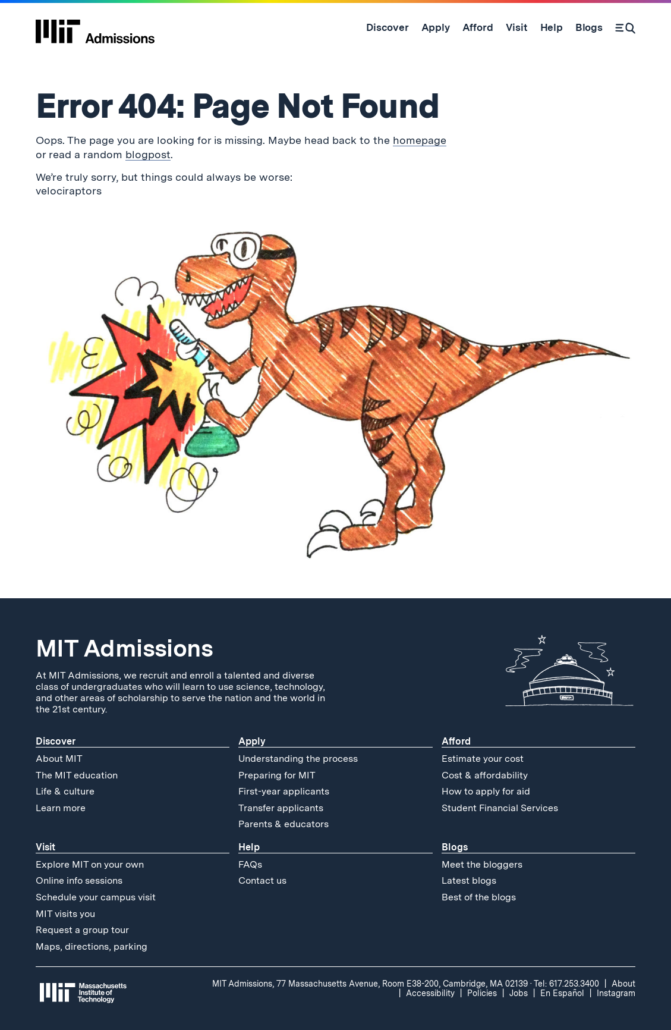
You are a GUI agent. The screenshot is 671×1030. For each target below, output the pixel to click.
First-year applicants (283, 791)
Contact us (262, 880)
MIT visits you (65, 913)
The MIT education (77, 775)
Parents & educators (283, 824)
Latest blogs (469, 880)
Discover (55, 741)
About (623, 983)
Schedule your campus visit (96, 897)
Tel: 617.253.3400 (566, 983)
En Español (562, 993)
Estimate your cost (483, 758)
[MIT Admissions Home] (95, 27)
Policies (482, 993)
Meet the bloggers (482, 864)
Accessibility (430, 993)
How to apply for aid (486, 791)
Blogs (455, 847)
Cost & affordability (485, 775)
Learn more (61, 808)
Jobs (518, 993)
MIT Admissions (124, 648)
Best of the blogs (479, 897)
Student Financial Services (500, 808)
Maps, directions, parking (91, 946)
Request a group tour (82, 929)
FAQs (250, 864)
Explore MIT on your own (90, 864)
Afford (456, 741)
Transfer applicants (280, 808)
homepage (419, 140)
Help (249, 847)
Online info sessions (79, 880)
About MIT (59, 758)
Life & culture (65, 791)
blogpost (148, 154)
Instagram (616, 993)
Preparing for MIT (277, 775)
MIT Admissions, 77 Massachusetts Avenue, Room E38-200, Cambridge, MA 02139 (370, 983)
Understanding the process (298, 758)
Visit (45, 847)
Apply (252, 741)
